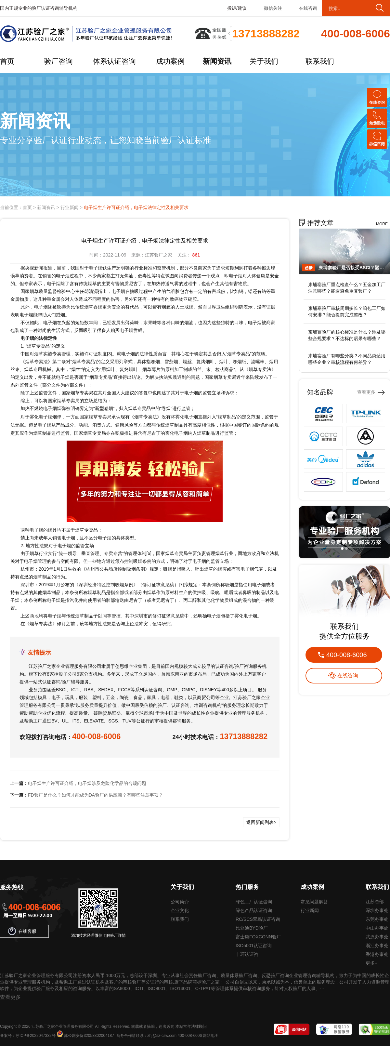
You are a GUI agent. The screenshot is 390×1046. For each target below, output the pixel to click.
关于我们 (264, 61)
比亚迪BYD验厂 (252, 928)
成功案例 (170, 61)
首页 (7, 61)
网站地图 (210, 1035)
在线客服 (22, 931)
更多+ (371, 963)
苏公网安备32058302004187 (89, 1035)
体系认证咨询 (114, 61)
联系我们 (320, 61)
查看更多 (366, 392)
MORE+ (383, 224)
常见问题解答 (314, 901)
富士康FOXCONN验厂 (258, 936)
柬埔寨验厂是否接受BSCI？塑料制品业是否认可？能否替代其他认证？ (352, 267)
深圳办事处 (377, 910)
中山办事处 (377, 928)
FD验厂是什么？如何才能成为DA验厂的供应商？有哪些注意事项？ (95, 795)
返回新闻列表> (261, 822)
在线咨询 (308, 8)
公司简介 (180, 901)
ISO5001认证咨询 (254, 945)
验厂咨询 (58, 61)
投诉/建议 (237, 8)
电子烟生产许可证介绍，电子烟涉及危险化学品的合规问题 (87, 783)
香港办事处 (377, 954)
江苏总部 (375, 901)
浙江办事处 (377, 945)
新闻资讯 (217, 61)
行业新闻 (69, 207)
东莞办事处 (377, 919)
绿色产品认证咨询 (254, 910)
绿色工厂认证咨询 (254, 901)
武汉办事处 (377, 936)
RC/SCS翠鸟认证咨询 (258, 919)
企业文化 (180, 910)
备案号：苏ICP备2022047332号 (28, 1035)
